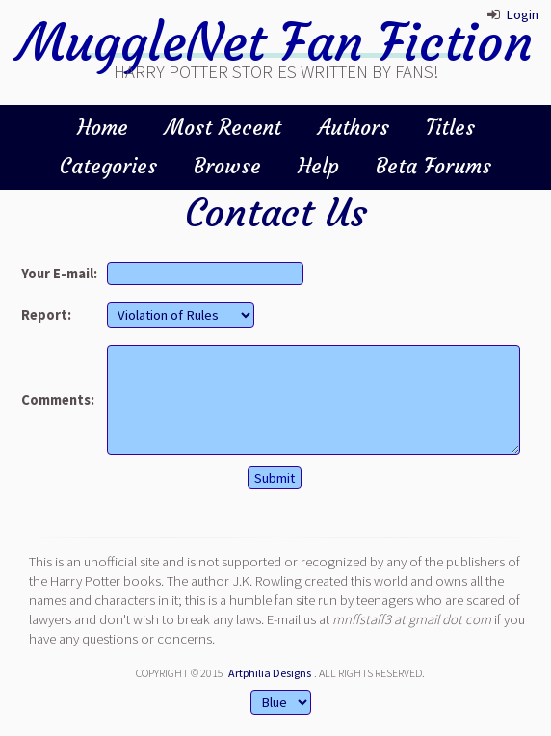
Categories (108, 166)
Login (522, 14)
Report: (46, 315)
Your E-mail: (59, 273)
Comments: (57, 399)
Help (318, 166)
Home (102, 128)
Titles (450, 128)
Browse (227, 166)
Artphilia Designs (269, 673)
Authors (353, 128)
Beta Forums (433, 166)
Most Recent (223, 128)
